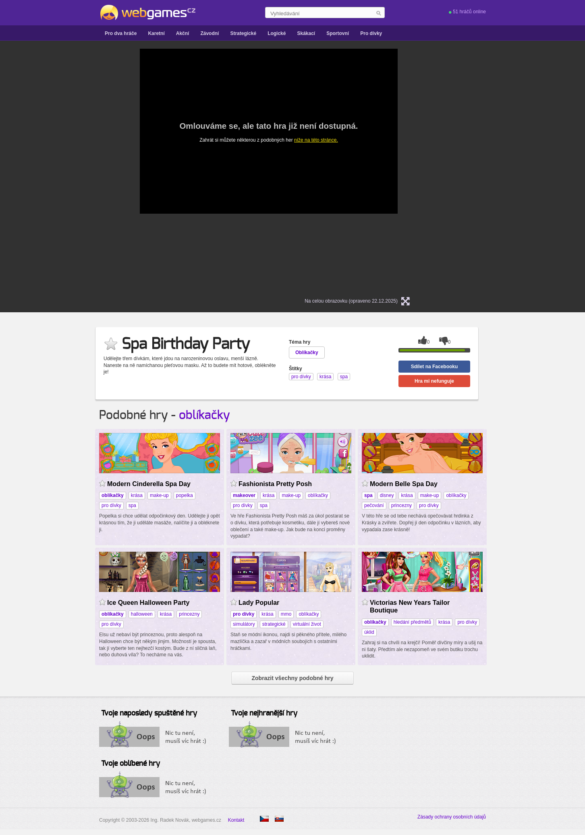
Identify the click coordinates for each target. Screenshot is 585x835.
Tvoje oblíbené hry (130, 763)
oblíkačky (204, 415)
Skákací (306, 33)
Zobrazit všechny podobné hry (292, 678)
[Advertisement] (51, 169)
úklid (369, 632)
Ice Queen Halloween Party (148, 602)
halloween (142, 614)
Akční (182, 33)
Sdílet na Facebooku (434, 366)
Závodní (209, 33)
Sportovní (337, 33)
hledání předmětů (412, 622)
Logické (277, 33)
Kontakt (236, 820)
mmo (286, 614)
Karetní (156, 33)
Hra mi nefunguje (434, 381)
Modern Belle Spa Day (404, 483)
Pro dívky (371, 33)
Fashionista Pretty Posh (275, 483)
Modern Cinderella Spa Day (149, 483)
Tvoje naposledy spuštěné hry (149, 713)
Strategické (243, 33)
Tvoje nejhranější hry (264, 713)
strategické (274, 624)
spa (132, 505)
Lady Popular (259, 602)
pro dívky (111, 505)
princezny (401, 505)
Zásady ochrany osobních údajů (451, 817)
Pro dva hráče (121, 33)
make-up (159, 495)
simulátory (244, 624)
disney (387, 495)
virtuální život (307, 624)
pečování (374, 505)
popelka (184, 495)
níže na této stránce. (316, 140)
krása (137, 495)
